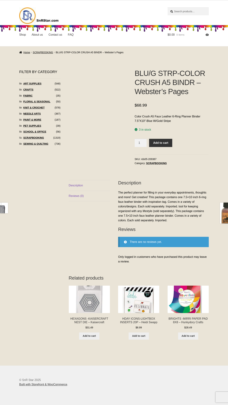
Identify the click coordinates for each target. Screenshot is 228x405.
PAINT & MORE (32, 119)
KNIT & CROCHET (34, 107)
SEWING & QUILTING (35, 143)
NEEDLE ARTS (32, 113)
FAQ (71, 34)
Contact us (55, 34)
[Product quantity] (141, 143)
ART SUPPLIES (32, 83)
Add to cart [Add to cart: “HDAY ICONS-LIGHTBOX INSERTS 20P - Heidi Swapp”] (138, 335)
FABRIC (28, 95)
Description (76, 185)
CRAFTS (28, 89)
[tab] (89, 185)
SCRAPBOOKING (43, 52)
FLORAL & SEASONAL (36, 101)
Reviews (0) (76, 195)
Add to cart (160, 142)
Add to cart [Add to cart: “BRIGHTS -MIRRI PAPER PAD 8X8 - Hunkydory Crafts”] (188, 335)
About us (37, 34)
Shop (22, 34)
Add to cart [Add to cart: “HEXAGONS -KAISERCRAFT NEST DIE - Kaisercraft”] (89, 335)
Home (27, 52)
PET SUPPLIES (32, 125)
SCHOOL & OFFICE (34, 131)
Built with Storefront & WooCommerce (43, 384)
